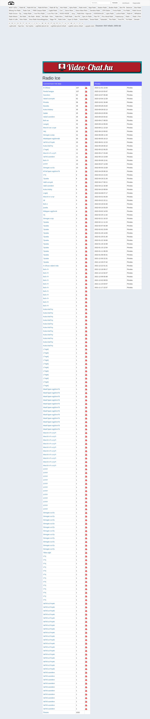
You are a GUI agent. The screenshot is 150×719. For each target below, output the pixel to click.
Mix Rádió (23, 16)
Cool (61, 10)
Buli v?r (46, 160)
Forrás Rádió (117, 10)
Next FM (77, 16)
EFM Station (106, 10)
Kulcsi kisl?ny (48, 146)
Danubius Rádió (95, 10)
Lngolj (45, 193)
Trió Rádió (129, 19)
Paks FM (96, 16)
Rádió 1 (128, 16)
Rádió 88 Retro (43, 7)
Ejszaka (46, 106)
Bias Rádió (137, 7)
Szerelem (46, 95)
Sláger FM (53, 19)
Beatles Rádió (113, 7)
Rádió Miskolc (13, 16)
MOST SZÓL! (13, 7)
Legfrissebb (12, 26)
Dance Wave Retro (81, 10)
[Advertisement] (92, 44)
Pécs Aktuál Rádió (107, 16)
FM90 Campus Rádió (39, 10)
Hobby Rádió (27, 13)
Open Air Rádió (87, 16)
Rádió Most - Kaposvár (84, 13)
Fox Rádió (127, 10)
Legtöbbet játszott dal (42, 26)
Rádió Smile (62, 19)
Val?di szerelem (49, 157)
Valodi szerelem (49, 117)
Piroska (46, 102)
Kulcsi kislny (47, 189)
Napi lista (21, 26)
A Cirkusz (46, 88)
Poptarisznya (119, 16)
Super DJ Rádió (73, 19)
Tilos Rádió (112, 19)
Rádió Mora (58, 16)
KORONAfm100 (99, 13)
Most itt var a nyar (49, 128)
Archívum (125, 3)
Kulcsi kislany (48, 109)
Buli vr (45, 204)
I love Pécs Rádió (39, 13)
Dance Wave (69, 10)
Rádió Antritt (83, 7)
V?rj (44, 175)
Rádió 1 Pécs (137, 16)
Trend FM (121, 19)
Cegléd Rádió (53, 10)
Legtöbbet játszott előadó (58, 26)
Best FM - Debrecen (126, 7)
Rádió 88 (22, 7)
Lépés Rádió (110, 13)
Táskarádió (103, 19)
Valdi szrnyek (48, 182)
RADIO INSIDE (64, 13)
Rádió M (129, 13)
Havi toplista (29, 26)
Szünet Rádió (83, 19)
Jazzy (73, 13)
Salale (45, 113)
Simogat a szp (48, 218)
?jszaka (46, 178)
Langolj (46, 124)
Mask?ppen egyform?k (51, 389)
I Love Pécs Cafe (52, 13)
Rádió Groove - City (15, 13)
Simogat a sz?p (49, 168)
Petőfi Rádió (68, 16)
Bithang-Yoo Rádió (15, 10)
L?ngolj (46, 149)
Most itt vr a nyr (48, 197)
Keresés (115, 3)
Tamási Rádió (94, 19)
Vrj (44, 215)
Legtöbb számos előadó (75, 26)
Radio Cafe (26, 10)
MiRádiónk (137, 13)
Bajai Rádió (92, 7)
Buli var (46, 120)
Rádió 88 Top (54, 7)
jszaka (45, 208)
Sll (44, 200)
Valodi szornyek (49, 99)
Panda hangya (48, 91)
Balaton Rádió (102, 7)
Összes (46, 712)
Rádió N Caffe (13, 19)
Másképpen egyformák (51, 139)
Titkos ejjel (47, 553)
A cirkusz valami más (51, 266)
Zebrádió (136, 19)
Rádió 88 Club (31, 7)
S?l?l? (45, 164)
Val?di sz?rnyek (49, 142)
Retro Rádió (23, 19)
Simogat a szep (49, 135)
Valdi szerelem (48, 186)
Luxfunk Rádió (120, 13)
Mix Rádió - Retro (47, 16)
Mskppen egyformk (50, 211)
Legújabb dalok (89, 26)
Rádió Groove (136, 10)
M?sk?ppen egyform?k (51, 171)
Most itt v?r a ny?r (49, 153)
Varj (44, 131)
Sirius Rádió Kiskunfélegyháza (38, 19)
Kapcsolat (136, 3)
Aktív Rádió (63, 7)
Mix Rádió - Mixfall (34, 16)
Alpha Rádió (73, 7)
